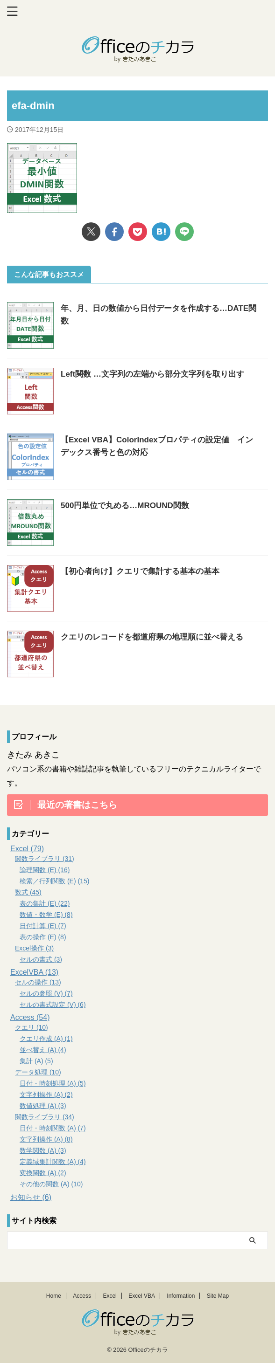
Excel (109, 1296)
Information (181, 1296)
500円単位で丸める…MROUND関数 (125, 505)
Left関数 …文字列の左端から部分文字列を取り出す (152, 374)
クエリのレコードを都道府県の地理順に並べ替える (152, 637)
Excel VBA (141, 1296)
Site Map (218, 1296)
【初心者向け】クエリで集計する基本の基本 (140, 571)
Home (53, 1296)
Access (82, 1296)
